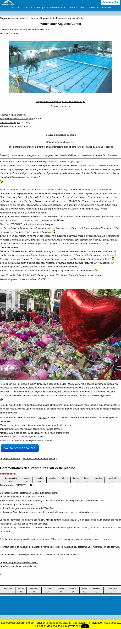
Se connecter (110, 2)
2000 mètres (60, 384)
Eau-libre (106, 7)
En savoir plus (72, 626)
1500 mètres (60, 275)
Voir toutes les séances (19, 448)
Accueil (15, 7)
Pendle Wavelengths (10, 122)
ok (85, 626)
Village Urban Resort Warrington (16, 118)
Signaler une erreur (60, 106)
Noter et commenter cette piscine (39, 458)
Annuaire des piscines (27, 18)
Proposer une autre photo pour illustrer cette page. (60, 101)
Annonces (93, 7)
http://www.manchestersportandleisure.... (20, 566)
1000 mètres (56, 405)
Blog (83, 7)
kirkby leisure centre (10, 126)
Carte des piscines (32, 7)
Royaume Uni (47, 18)
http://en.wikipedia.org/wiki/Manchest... (19, 562)
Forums (73, 7)
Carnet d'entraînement (55, 7)
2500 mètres (60, 161)
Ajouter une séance (10, 458)
